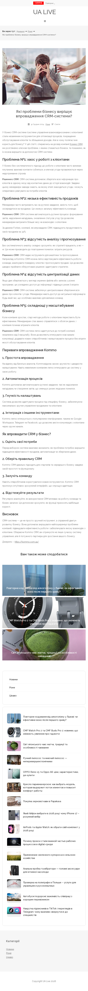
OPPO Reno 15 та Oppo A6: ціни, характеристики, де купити (50, 774)
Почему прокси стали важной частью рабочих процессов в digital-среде (49, 843)
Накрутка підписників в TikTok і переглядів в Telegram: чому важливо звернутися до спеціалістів (47, 912)
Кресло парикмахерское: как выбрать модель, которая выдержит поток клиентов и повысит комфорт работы (49, 787)
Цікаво (13, 695)
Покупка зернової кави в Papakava (42, 801)
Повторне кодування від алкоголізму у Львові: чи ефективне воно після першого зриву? (50, 718)
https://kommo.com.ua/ (27, 542)
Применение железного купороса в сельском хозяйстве (49, 856)
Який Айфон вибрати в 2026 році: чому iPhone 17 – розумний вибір (51, 815)
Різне (30, 31)
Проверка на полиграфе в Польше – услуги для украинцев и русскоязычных (49, 884)
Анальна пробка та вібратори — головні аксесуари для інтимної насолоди (51, 870)
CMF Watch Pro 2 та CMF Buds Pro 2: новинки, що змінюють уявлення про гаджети (50, 732)
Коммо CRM (76, 144)
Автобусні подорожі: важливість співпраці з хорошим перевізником (47, 898)
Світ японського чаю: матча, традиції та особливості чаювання (45, 746)
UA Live (44, 12)
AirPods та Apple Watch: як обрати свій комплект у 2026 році (51, 829)
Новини (13, 679)
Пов (49, 3)
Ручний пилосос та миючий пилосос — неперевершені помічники (45, 760)
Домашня (20, 31)
